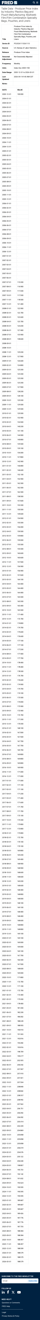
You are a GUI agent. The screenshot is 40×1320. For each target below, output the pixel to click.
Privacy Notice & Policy (10, 1316)
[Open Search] (33, 2)
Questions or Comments (11, 1303)
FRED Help (6, 1306)
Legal (4, 1312)
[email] (15, 1281)
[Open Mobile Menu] (37, 2)
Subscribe (33, 1281)
